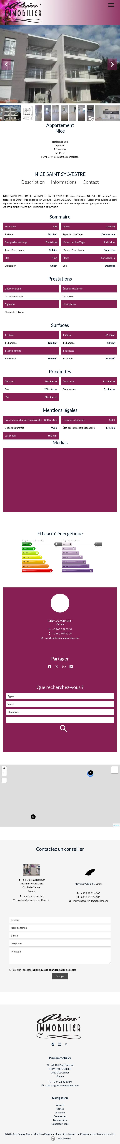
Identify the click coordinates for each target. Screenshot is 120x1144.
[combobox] (60, 696)
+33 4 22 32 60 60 (62, 629)
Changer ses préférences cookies (97, 1133)
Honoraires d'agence (66, 1133)
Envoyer (60, 976)
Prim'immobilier (60, 1058)
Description (33, 182)
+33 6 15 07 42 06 (62, 633)
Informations (63, 182)
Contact (91, 182)
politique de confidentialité (49, 969)
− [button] (4, 773)
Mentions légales (42, 1133)
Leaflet (116, 825)
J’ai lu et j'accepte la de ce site (44, 969)
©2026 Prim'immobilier (17, 1134)
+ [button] (4, 768)
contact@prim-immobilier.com (33, 900)
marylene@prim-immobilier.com (62, 637)
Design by (64, 1138)
